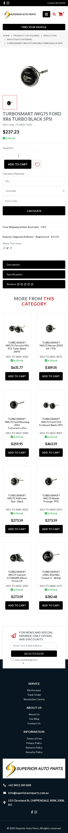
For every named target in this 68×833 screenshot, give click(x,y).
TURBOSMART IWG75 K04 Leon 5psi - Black (17, 498)
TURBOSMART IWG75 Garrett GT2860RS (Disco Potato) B (17, 576)
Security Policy (34, 752)
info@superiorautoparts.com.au (28, 792)
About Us (34, 714)
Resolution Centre (34, 699)
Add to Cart (18, 164)
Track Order (34, 694)
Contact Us (34, 723)
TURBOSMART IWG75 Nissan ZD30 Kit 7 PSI (51, 345)
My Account (34, 690)
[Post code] (34, 200)
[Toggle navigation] (46, 14)
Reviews (20, 284)
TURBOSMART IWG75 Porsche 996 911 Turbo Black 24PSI (17, 347)
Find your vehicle (34, 27)
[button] (37, 164)
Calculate (34, 210)
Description (13, 264)
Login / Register (56, 3)
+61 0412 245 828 (19, 785)
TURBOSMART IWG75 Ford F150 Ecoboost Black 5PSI (51, 422)
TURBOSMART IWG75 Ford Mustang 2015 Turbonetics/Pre (17, 423)
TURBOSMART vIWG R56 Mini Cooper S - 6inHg (51, 574)
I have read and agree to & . (28, 661)
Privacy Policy (31, 663)
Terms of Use (34, 738)
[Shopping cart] (60, 14)
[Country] (34, 190)
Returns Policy (34, 747)
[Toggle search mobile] (53, 14)
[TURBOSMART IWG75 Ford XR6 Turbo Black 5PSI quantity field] (20, 155)
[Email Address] (34, 645)
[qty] (34, 180)
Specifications (15, 274)
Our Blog (34, 718)
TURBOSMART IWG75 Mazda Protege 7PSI (51, 498)
